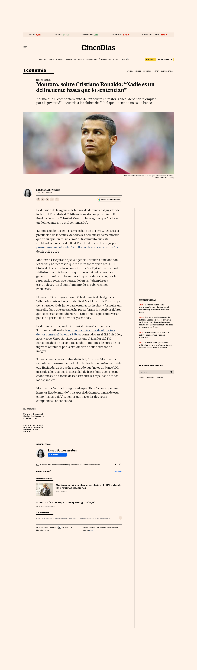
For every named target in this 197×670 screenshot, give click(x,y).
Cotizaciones (78, 59)
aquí (91, 530)
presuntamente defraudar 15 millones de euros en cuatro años (77, 247)
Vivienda (130, 71)
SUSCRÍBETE (150, 59)
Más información (43, 530)
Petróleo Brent (87, 35)
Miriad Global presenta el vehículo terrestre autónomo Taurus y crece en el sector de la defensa (156, 345)
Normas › (118, 471)
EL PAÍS (124, 58)
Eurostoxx (150, 378)
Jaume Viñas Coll (62, 492)
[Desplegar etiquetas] (120, 518)
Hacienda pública (103, 518)
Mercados (59, 59)
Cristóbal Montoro (43, 518)
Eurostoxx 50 (116, 35)
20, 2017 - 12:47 (44, 193)
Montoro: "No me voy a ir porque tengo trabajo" (65, 502)
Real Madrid (73, 518)
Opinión (115, 59)
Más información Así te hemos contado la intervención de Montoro (33, 428)
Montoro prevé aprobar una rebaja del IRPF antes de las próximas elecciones (88, 486)
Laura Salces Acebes (48, 190)
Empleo (138, 71)
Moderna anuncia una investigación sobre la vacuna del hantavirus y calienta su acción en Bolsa (154, 308)
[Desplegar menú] (25, 47)
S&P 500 (58, 35)
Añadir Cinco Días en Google (110, 199)
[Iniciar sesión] (165, 59)
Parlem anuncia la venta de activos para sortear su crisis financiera (154, 335)
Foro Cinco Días (43, 80)
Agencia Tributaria (87, 518)
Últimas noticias (105, 59)
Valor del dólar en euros (150, 35)
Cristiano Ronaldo (60, 518)
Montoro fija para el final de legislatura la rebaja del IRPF (33, 416)
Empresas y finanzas (46, 59)
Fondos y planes (91, 59)
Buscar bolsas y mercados (151, 365)
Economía (68, 59)
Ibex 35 (32, 35)
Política (156, 71)
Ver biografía (57, 455)
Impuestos (147, 71)
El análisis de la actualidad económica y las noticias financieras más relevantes (70, 465)
